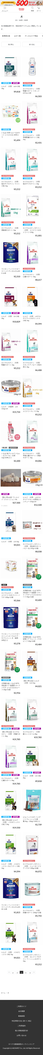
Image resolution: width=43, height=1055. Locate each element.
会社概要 (21, 1011)
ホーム (3, 993)
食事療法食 (6, 36)
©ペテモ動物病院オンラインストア (21, 1044)
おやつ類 (17, 36)
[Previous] (9, 972)
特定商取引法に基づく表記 (21, 1021)
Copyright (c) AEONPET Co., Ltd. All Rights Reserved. (21, 1048)
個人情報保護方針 (21, 1030)
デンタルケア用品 (31, 36)
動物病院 (21, 1016)
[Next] (34, 972)
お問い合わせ (21, 1035)
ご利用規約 (21, 1026)
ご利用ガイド (21, 1006)
